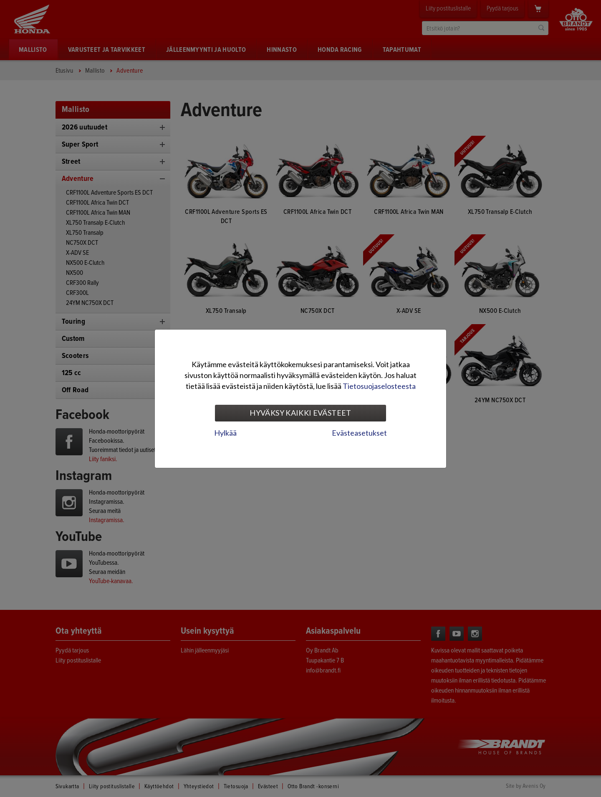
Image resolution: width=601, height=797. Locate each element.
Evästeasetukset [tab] (359, 432)
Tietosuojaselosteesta (379, 386)
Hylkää (225, 432)
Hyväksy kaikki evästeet (300, 412)
